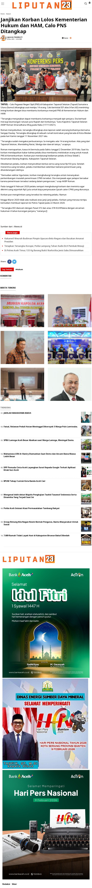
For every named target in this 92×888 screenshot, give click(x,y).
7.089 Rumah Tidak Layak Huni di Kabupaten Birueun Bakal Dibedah (36, 535)
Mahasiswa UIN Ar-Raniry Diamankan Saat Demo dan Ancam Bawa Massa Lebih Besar (40, 455)
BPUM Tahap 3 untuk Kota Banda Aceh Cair (24, 481)
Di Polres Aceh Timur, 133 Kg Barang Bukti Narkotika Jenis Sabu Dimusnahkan (43, 250)
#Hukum (19, 269)
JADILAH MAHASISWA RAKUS (17, 413)
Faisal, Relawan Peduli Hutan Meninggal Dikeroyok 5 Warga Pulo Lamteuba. (41, 426)
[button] (89, 1)
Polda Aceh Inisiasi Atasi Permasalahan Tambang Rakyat (32, 508)
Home (3, 14)
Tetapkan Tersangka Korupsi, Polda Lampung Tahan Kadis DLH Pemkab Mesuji (44, 246)
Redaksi (6, 884)
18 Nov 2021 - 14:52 (13, 39)
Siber (14, 884)
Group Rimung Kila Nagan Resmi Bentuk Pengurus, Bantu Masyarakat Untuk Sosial (41, 523)
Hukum (8, 14)
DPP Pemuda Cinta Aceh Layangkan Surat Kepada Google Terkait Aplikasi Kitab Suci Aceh (40, 468)
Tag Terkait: (7, 269)
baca (65, 38)
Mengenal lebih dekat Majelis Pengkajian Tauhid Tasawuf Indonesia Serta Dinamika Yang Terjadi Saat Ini (40, 496)
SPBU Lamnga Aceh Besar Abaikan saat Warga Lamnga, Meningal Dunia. (39, 440)
